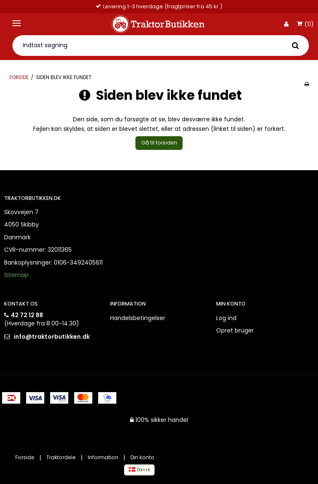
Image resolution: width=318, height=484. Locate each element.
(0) (305, 24)
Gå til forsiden (159, 142)
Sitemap (16, 275)
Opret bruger (235, 330)
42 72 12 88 (27, 315)
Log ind (226, 318)
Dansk (139, 470)
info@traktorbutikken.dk (52, 336)
